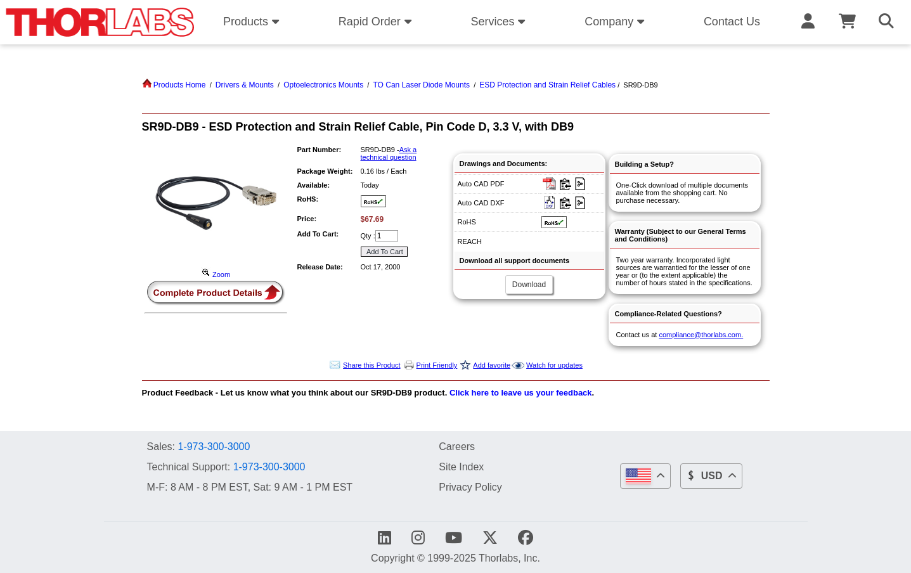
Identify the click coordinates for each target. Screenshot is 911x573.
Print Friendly (437, 365)
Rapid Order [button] (377, 21)
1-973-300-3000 (214, 446)
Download (529, 284)
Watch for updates (554, 365)
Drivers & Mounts (245, 84)
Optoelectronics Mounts (323, 84)
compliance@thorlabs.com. (701, 334)
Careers (457, 446)
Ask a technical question (389, 153)
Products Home (174, 84)
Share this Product (372, 365)
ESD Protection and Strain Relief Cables (547, 84)
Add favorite (491, 365)
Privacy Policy (470, 487)
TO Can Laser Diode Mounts (421, 84)
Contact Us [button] (732, 21)
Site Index (461, 466)
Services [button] (499, 21)
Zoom (215, 274)
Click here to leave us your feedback (520, 392)
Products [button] (253, 21)
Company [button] (616, 21)
